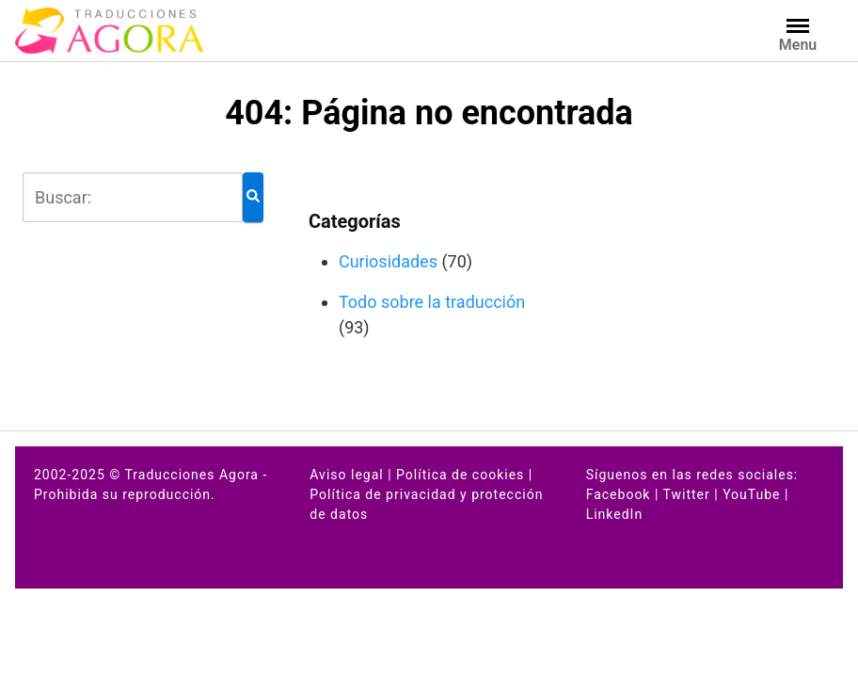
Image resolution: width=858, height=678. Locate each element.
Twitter (686, 494)
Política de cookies (460, 474)
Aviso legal (346, 474)
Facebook (618, 494)
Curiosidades (388, 261)
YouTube (751, 494)
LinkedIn (615, 514)
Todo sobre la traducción (432, 302)
